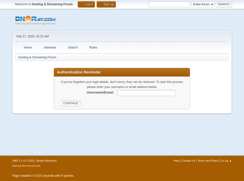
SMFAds (16, 165)
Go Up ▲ (226, 160)
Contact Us (188, 160)
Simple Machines (46, 160)
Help (176, 160)
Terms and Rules (208, 160)
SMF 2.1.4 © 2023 (23, 160)
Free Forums (33, 165)
